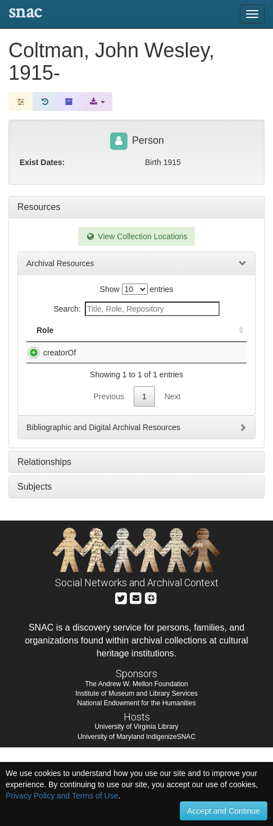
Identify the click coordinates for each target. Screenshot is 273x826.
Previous (108, 475)
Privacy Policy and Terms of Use (62, 795)
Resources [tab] (38, 207)
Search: (136, 309)
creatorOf (48, 363)
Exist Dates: (42, 162)
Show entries (137, 289)
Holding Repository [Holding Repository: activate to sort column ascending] (187, 336)
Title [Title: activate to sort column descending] (88, 341)
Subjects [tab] (34, 565)
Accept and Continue (223, 810)
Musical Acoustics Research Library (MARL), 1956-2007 (110, 375)
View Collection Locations (136, 236)
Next (173, 475)
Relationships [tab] (44, 540)
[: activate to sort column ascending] (236, 336)
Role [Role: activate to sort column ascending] (45, 341)
